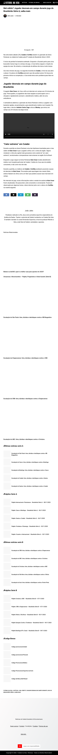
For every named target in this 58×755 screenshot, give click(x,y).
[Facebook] (6, 194)
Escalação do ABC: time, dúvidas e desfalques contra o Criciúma (24, 439)
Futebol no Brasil (35, 3)
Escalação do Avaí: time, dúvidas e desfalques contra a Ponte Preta (30, 582)
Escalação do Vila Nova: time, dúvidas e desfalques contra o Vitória (30, 574)
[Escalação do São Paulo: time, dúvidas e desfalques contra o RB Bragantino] (29, 297)
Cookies (35, 726)
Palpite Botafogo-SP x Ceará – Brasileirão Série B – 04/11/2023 (29, 630)
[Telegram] (21, 194)
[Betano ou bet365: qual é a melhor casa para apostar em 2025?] (29, 252)
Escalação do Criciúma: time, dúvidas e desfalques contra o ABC (29, 566)
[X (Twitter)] (13, 194)
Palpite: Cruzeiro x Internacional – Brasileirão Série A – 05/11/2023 (30, 534)
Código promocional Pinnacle (20, 655)
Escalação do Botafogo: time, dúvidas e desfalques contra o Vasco (30, 470)
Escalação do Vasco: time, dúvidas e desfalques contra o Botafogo (30, 462)
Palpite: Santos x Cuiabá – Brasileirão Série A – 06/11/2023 (28, 518)
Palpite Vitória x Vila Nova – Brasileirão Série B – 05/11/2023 (29, 614)
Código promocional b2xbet (19, 647)
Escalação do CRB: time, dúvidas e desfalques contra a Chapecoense (25, 398)
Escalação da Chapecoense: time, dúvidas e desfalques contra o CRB (25, 358)
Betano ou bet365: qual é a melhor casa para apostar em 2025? (23, 272)
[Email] (35, 194)
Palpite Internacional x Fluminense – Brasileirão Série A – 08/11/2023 (31, 502)
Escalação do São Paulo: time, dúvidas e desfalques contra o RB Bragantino (27, 317)
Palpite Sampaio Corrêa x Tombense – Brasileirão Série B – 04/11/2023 (31, 622)
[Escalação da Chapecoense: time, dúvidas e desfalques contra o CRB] (29, 338)
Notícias (24, 2)
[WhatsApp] (28, 194)
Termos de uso (43, 726)
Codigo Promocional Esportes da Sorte (22, 670)
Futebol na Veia (7, 690)
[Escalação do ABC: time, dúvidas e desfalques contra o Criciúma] (29, 419)
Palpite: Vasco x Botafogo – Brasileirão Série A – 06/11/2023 (29, 510)
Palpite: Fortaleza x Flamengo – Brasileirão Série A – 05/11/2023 (30, 526)
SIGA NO (24, 734)
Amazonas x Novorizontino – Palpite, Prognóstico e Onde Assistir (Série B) (27, 277)
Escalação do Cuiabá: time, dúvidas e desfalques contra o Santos (30, 478)
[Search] (54, 2)
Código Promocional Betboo (19, 663)
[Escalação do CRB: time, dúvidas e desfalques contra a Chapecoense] (29, 379)
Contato (21, 726)
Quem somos (14, 726)
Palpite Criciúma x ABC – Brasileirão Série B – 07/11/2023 (28, 598)
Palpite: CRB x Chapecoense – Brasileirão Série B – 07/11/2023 (29, 606)
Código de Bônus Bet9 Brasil (19, 678)
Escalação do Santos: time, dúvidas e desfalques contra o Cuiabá (30, 486)
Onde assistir (47, 2)
